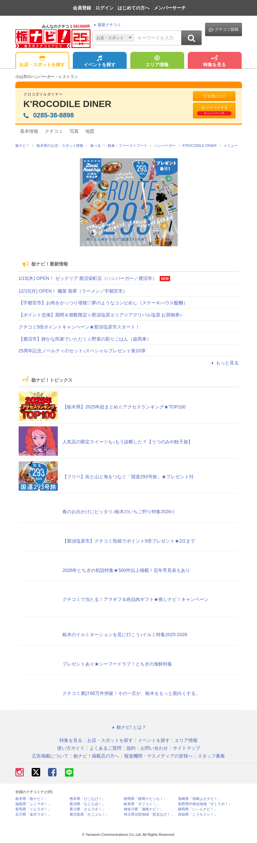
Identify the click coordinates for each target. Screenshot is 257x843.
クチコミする (214, 110)
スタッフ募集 (211, 756)
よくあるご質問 (105, 748)
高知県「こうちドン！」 (197, 814)
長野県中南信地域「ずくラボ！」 (205, 804)
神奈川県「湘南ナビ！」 (143, 809)
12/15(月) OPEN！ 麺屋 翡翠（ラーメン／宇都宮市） (73, 291)
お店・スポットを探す (42, 62)
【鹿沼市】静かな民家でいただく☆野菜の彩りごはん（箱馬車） (85, 339)
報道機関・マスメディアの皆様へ (158, 756)
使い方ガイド (71, 748)
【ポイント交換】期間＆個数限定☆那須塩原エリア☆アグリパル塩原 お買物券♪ (100, 314)
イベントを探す (100, 62)
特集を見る (214, 62)
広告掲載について (50, 756)
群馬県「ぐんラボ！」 (33, 809)
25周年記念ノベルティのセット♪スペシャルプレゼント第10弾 (82, 350)
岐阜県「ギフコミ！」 (142, 804)
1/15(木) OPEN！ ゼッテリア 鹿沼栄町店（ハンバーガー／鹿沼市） (88, 278)
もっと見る (224, 362)
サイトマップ (186, 748)
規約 (131, 748)
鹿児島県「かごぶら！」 (89, 814)
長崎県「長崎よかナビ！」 (199, 799)
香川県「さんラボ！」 (87, 809)
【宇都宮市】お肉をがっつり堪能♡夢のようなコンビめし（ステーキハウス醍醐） (103, 302)
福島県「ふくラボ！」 (33, 804)
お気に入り (214, 96)
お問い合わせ (154, 748)
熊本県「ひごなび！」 (87, 799)
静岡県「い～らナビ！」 (197, 809)
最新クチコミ (106, 25)
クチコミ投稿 (223, 29)
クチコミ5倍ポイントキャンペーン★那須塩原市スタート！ (79, 327)
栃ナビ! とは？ (129, 727)
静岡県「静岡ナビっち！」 (145, 799)
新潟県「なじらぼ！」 (87, 804)
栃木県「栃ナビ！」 (31, 799)
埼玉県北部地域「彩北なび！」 (149, 814)
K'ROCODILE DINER (68, 104)
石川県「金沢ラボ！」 (33, 814)
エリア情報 (157, 62)
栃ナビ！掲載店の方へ (96, 756)
